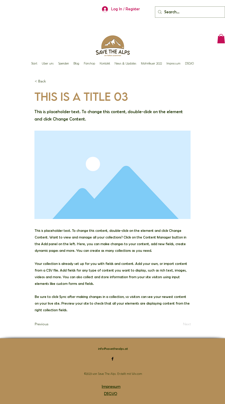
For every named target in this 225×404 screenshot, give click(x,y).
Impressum (111, 386)
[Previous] (50, 324)
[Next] (179, 324)
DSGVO (110, 393)
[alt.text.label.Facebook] (112, 358)
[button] (221, 38)
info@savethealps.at (113, 349)
